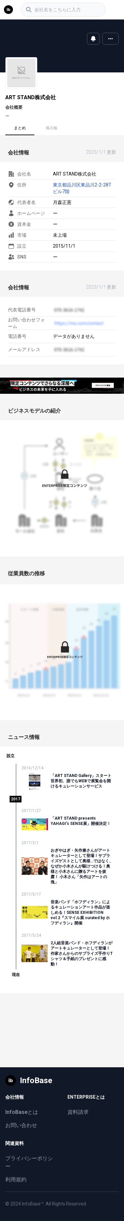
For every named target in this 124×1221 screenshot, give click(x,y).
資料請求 (78, 1112)
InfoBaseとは (21, 1112)
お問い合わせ (21, 1125)
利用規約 (15, 1179)
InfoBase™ (33, 1203)
